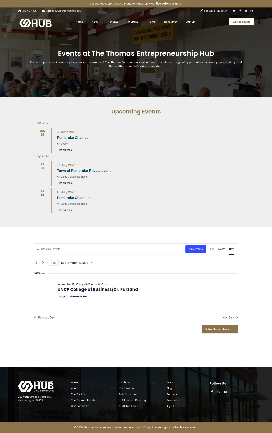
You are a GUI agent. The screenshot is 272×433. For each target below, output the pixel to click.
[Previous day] (36, 263)
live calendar (165, 3)
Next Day (230, 317)
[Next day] (43, 263)
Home (79, 21)
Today (53, 263)
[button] (96, 22)
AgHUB (190, 21)
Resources (171, 21)
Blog (153, 21)
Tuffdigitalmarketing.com (155, 427)
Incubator (133, 21)
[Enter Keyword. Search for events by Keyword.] (109, 249)
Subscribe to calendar (218, 329)
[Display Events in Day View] (231, 249)
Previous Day (44, 317)
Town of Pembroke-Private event (84, 171)
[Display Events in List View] (212, 249)
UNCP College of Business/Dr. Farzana (98, 289)
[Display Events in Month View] (221, 249)
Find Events (196, 249)
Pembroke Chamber (73, 138)
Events (114, 21)
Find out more (65, 150)
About (96, 21)
